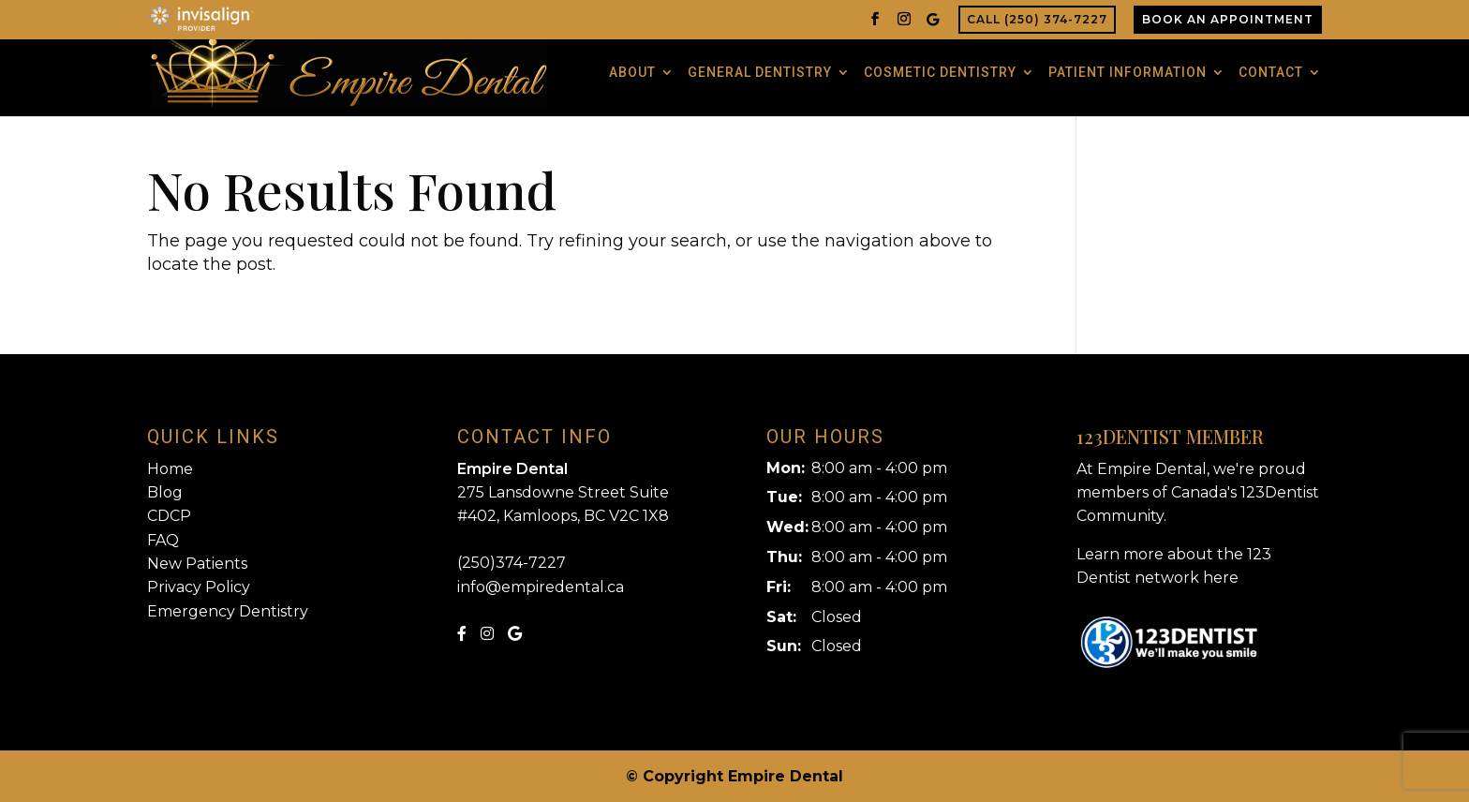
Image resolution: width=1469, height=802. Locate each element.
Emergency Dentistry (227, 611)
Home (170, 469)
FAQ (163, 540)
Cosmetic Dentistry (940, 73)
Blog (165, 492)
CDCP (169, 516)
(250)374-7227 (511, 563)
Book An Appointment (1227, 19)
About (632, 73)
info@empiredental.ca (540, 587)
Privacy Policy (198, 587)
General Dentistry (760, 73)
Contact (1271, 73)
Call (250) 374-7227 (1037, 19)
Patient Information (1127, 73)
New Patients (197, 563)
